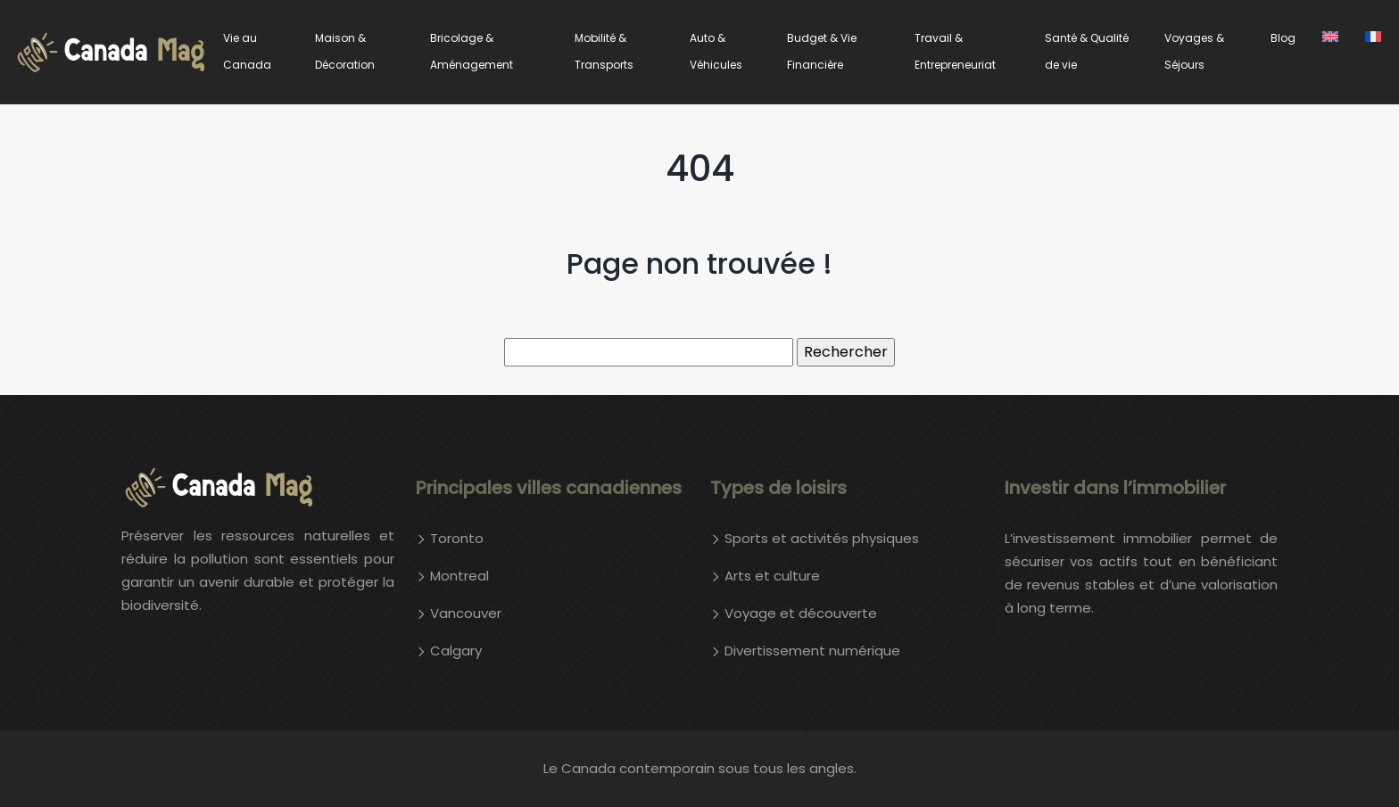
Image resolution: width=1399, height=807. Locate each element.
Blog (1283, 37)
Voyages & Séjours (1194, 51)
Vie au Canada (247, 51)
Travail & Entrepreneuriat (955, 51)
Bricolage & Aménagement (471, 51)
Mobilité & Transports (604, 51)
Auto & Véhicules (716, 51)
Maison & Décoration (345, 51)
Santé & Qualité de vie (1087, 51)
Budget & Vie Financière (822, 51)
